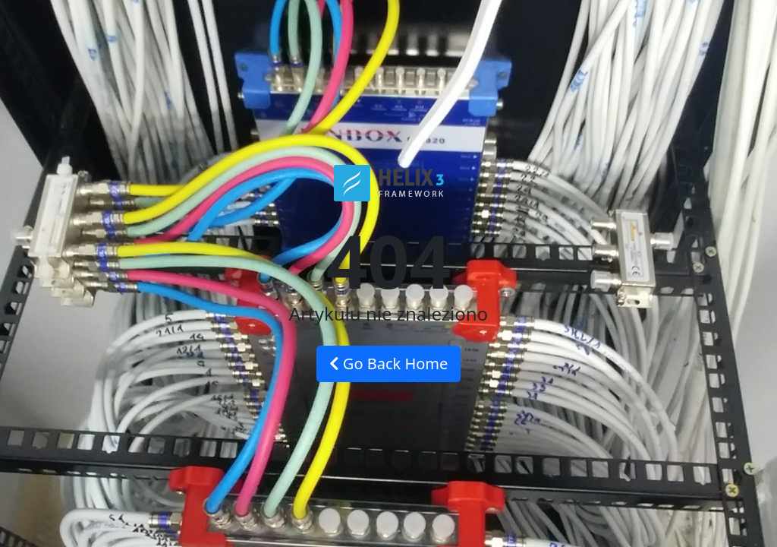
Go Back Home (388, 363)
